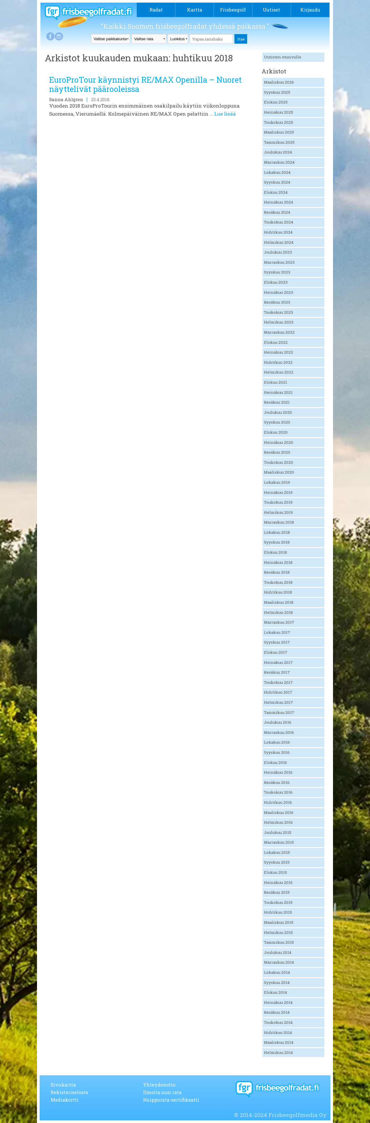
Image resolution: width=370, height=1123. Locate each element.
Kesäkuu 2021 (277, 402)
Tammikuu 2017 (279, 712)
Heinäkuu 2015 (278, 882)
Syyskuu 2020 (277, 422)
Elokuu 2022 (276, 342)
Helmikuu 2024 (278, 242)
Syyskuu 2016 (277, 752)
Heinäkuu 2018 (278, 562)
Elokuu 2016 (275, 762)
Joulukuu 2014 (277, 952)
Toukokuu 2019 (278, 502)
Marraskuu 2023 (279, 262)
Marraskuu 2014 (279, 962)
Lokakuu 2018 (277, 532)
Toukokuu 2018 (278, 582)
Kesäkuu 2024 (277, 212)
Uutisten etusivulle (282, 57)
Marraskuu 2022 (279, 332)
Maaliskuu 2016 (278, 812)
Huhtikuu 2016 (278, 802)
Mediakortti (65, 1100)
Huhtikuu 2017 (278, 692)
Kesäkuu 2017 (277, 672)
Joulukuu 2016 (277, 722)
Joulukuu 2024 (278, 152)
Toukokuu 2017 (278, 682)
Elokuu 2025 (276, 102)
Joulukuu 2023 (278, 252)
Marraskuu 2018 (279, 522)
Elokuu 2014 (275, 992)
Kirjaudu (310, 10)
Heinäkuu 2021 (278, 392)
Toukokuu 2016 (278, 792)
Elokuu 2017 (275, 652)
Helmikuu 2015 (278, 932)
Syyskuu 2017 (277, 642)
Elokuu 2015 (275, 872)
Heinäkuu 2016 (278, 772)
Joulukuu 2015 (277, 832)
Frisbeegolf (233, 10)
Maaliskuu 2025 (279, 132)
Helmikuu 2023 (278, 322)
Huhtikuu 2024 (278, 232)
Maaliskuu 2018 (278, 602)
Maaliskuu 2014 (278, 1042)
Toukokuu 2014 (278, 1022)
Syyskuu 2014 (277, 982)
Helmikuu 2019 (278, 512)
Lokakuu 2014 (277, 972)
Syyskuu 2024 (277, 182)
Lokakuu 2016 (277, 742)
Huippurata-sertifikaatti (171, 1100)
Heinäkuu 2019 (278, 492)
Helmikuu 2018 (278, 612)
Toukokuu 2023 (278, 312)
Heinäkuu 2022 (278, 352)
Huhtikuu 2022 (278, 362)
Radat (156, 10)
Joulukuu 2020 (278, 412)
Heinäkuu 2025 (278, 112)
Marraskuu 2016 (279, 732)
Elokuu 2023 (276, 282)
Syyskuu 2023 (277, 272)
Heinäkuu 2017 (278, 662)
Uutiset (271, 10)
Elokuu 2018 (275, 552)
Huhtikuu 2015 (278, 912)
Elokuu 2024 (276, 192)
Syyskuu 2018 (277, 542)
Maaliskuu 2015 (278, 922)
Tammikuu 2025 (279, 142)
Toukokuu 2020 (278, 462)
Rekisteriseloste (69, 1092)
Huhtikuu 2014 (278, 1032)
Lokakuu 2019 (277, 482)
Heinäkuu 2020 (278, 442)
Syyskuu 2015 (277, 862)
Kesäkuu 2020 (277, 452)
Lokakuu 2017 (277, 632)
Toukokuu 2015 (278, 902)
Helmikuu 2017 (278, 702)
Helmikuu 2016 (278, 822)
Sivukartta (63, 1085)
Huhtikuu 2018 (278, 592)
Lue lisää (225, 113)
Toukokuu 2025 (278, 122)
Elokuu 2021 (275, 382)
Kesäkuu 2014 (277, 1012)
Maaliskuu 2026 (279, 82)
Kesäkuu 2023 (277, 302)
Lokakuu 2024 (277, 172)
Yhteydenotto (159, 1085)
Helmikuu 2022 (278, 372)
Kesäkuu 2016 (277, 782)
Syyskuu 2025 (277, 92)
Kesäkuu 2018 (277, 572)
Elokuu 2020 (276, 432)
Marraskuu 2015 (279, 842)
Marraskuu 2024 (279, 162)
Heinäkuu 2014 (278, 1002)
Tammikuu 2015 (279, 942)
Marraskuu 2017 (279, 622)
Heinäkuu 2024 (278, 202)
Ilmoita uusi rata (162, 1092)
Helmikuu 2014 (278, 1052)
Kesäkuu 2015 (277, 892)
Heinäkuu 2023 (278, 292)
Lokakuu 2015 (277, 852)
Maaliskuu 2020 (279, 472)
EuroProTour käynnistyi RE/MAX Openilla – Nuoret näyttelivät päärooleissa (145, 84)
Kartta (194, 10)
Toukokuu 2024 (278, 222)
